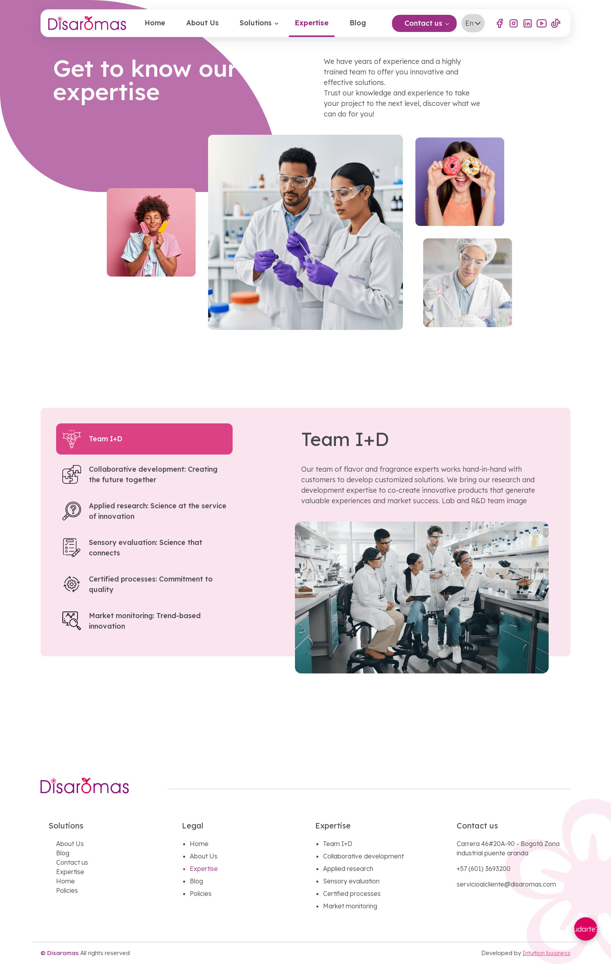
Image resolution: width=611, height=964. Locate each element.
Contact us (423, 23)
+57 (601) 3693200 (483, 868)
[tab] (144, 439)
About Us (202, 22)
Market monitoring (350, 906)
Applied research (348, 868)
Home (155, 22)
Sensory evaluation (351, 881)
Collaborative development (363, 856)
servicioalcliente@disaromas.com (506, 884)
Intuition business (546, 953)
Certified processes (352, 893)
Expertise (311, 22)
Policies (67, 890)
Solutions (256, 22)
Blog (358, 22)
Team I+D (337, 844)
